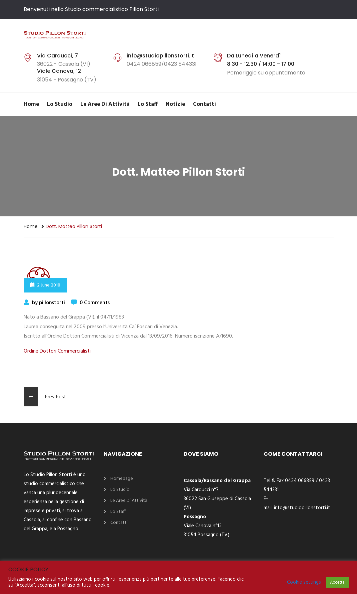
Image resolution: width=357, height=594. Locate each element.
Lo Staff (148, 104)
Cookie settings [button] (304, 583)
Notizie (175, 104)
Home (31, 104)
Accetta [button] (337, 582)
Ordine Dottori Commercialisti (57, 351)
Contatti (204, 104)
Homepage (121, 478)
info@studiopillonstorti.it (302, 508)
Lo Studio (59, 104)
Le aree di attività (105, 104)
